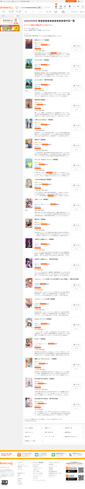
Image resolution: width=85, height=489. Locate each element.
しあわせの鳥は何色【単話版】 (43, 179)
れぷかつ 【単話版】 (40, 339)
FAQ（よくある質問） (38, 473)
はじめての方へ (74, 11)
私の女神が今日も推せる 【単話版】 (45, 378)
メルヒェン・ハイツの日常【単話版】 (45, 299)
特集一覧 (20, 468)
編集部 (45, 45)
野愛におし (37, 324)
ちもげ (36, 343)
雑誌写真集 (63, 11)
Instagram (20, 478)
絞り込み (17, 7)
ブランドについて (53, 466)
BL (26, 11)
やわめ (36, 164)
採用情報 (51, 468)
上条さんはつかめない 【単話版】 (44, 119)
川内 (36, 383)
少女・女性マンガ (18, 11)
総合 (4, 11)
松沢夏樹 (37, 284)
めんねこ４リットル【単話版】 (43, 319)
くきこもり (37, 124)
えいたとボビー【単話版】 (42, 60)
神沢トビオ (37, 204)
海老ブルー (37, 244)
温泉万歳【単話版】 (40, 99)
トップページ (21, 464)
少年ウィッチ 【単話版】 (42, 199)
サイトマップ (52, 476)
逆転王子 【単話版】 (40, 139)
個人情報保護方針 (53, 471)
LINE (19, 475)
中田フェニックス (45, 204)
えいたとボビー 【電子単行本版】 (44, 80)
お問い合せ (35, 476)
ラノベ (40, 11)
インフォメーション (37, 475)
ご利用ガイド (82, 11)
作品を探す (35, 466)
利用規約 (51, 469)
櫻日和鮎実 (37, 224)
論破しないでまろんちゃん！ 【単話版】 (46, 358)
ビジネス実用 (56, 11)
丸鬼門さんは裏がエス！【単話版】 (44, 239)
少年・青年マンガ (11, 11)
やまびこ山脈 (38, 184)
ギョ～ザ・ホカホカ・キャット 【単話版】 (47, 159)
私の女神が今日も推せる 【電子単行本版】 (47, 398)
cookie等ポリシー (53, 475)
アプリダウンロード (37, 468)
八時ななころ (38, 144)
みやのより (37, 45)
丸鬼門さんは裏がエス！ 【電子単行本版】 (47, 259)
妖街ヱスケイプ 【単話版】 (42, 40)
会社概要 (51, 464)
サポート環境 (36, 471)
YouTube (20, 482)
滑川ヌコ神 (37, 64)
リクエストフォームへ (30, 421)
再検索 (39, 30)
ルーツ (36, 363)
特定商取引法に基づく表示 (55, 473)
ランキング (20, 469)
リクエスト (35, 478)
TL (33, 11)
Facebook (20, 484)
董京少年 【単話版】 (40, 219)
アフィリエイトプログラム (39, 480)
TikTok (19, 480)
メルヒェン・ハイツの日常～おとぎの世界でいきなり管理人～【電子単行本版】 (57, 279)
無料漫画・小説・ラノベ (23, 466)
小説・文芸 (48, 11)
